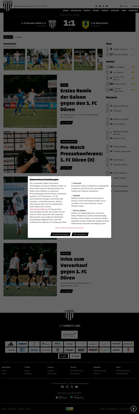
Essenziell (76, 183)
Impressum (80, 228)
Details (57, 228)
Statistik (75, 195)
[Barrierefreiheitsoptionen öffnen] (133, 408)
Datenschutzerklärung (39, 209)
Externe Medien (78, 210)
